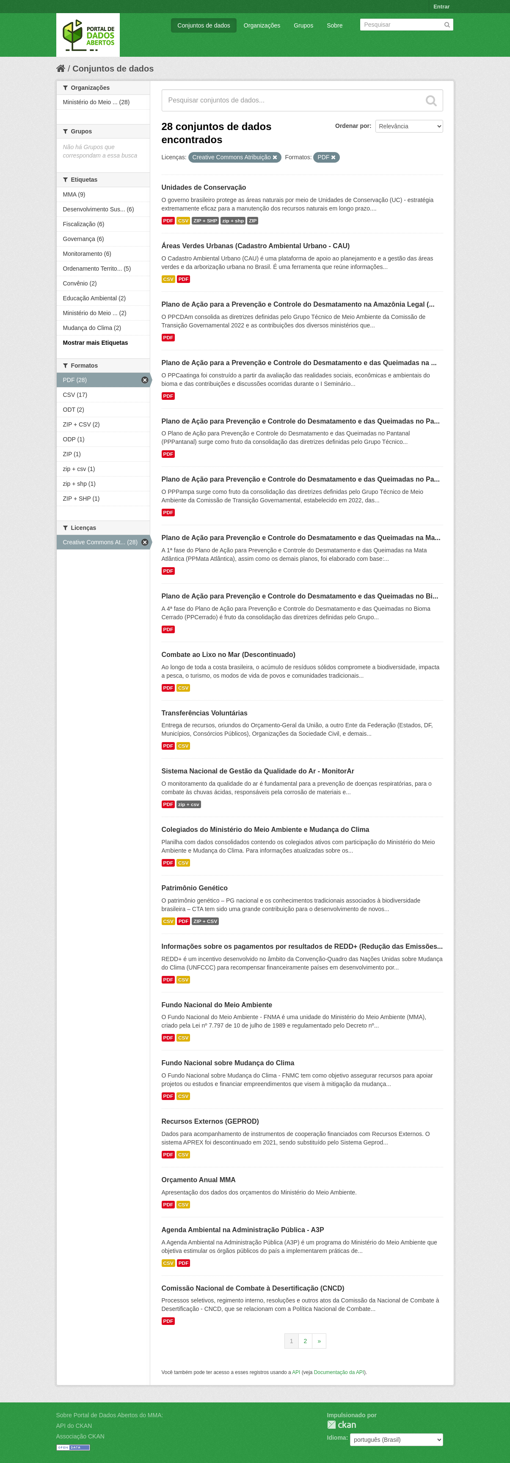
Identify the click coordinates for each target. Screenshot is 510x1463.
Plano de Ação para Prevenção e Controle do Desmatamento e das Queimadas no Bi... (300, 596)
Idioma (336, 1437)
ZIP (252, 221)
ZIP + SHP (205, 221)
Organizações (262, 25)
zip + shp (233, 221)
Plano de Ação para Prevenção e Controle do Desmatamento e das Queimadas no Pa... (301, 421)
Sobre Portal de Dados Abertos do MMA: (109, 1415)
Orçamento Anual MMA (199, 1179)
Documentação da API (339, 1372)
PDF (168, 221)
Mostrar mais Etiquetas (95, 342)
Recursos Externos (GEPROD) (210, 1121)
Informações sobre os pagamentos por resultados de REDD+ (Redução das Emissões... (302, 946)
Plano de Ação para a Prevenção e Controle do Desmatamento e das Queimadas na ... (299, 362)
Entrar (441, 6)
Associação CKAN (80, 1436)
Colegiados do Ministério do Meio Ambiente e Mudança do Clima (265, 829)
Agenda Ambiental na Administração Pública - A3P (243, 1229)
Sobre (334, 25)
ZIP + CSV (205, 921)
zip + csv (188, 804)
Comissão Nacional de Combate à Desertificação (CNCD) (253, 1288)
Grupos (303, 25)
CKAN (341, 1424)
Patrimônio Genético (195, 888)
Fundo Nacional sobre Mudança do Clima (228, 1063)
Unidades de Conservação (204, 187)
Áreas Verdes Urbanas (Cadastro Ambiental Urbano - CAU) (256, 245)
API (296, 1372)
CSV (183, 221)
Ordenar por (352, 125)
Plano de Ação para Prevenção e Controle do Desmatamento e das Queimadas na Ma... (301, 537)
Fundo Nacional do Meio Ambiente (217, 1005)
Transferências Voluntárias (205, 713)
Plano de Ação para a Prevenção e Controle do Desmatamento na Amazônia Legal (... (298, 304)
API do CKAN (74, 1425)
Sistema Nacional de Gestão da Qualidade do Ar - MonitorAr (258, 771)
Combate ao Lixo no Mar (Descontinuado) (228, 654)
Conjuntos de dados (203, 25)
